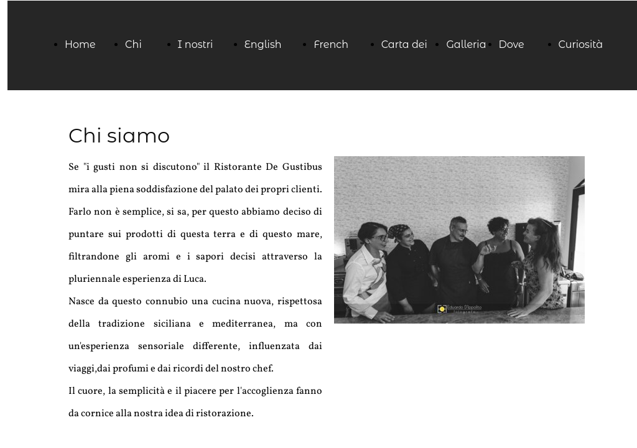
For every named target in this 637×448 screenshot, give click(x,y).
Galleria (466, 44)
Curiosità (581, 44)
